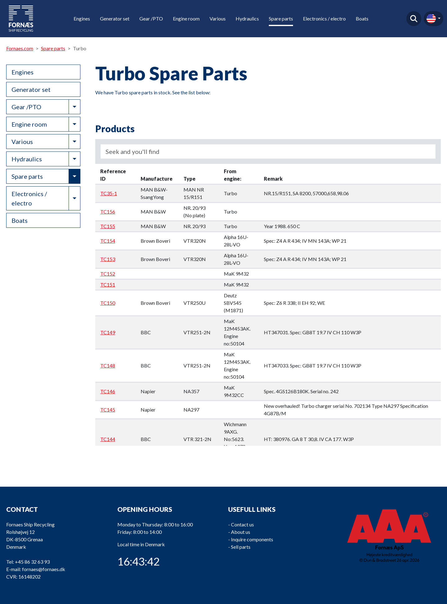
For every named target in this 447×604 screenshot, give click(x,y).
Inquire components (252, 539)
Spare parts (281, 18)
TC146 (107, 391)
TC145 (107, 409)
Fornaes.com (19, 48)
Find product (413, 18)
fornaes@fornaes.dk (43, 569)
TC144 (107, 439)
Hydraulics (247, 18)
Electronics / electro (324, 18)
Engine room (186, 18)
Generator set (114, 18)
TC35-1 (108, 193)
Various (218, 18)
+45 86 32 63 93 (32, 562)
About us (240, 532)
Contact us (242, 524)
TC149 (107, 332)
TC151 (107, 284)
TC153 (107, 259)
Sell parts (241, 547)
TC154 (107, 241)
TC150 (107, 303)
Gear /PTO (151, 18)
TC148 (107, 365)
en (431, 18)
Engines (82, 18)
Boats (362, 18)
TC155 (107, 226)
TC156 (107, 211)
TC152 (107, 274)
